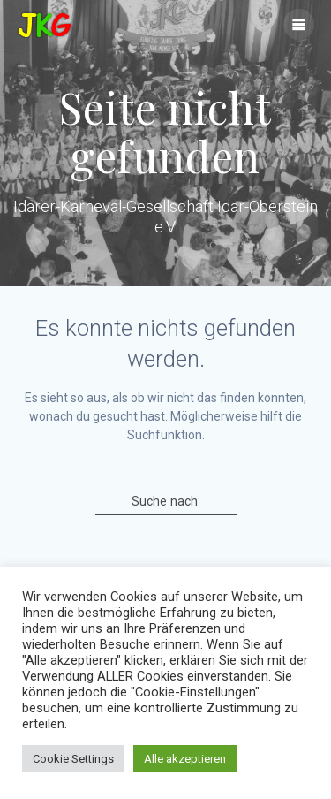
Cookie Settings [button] (73, 758)
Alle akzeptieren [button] (185, 758)
